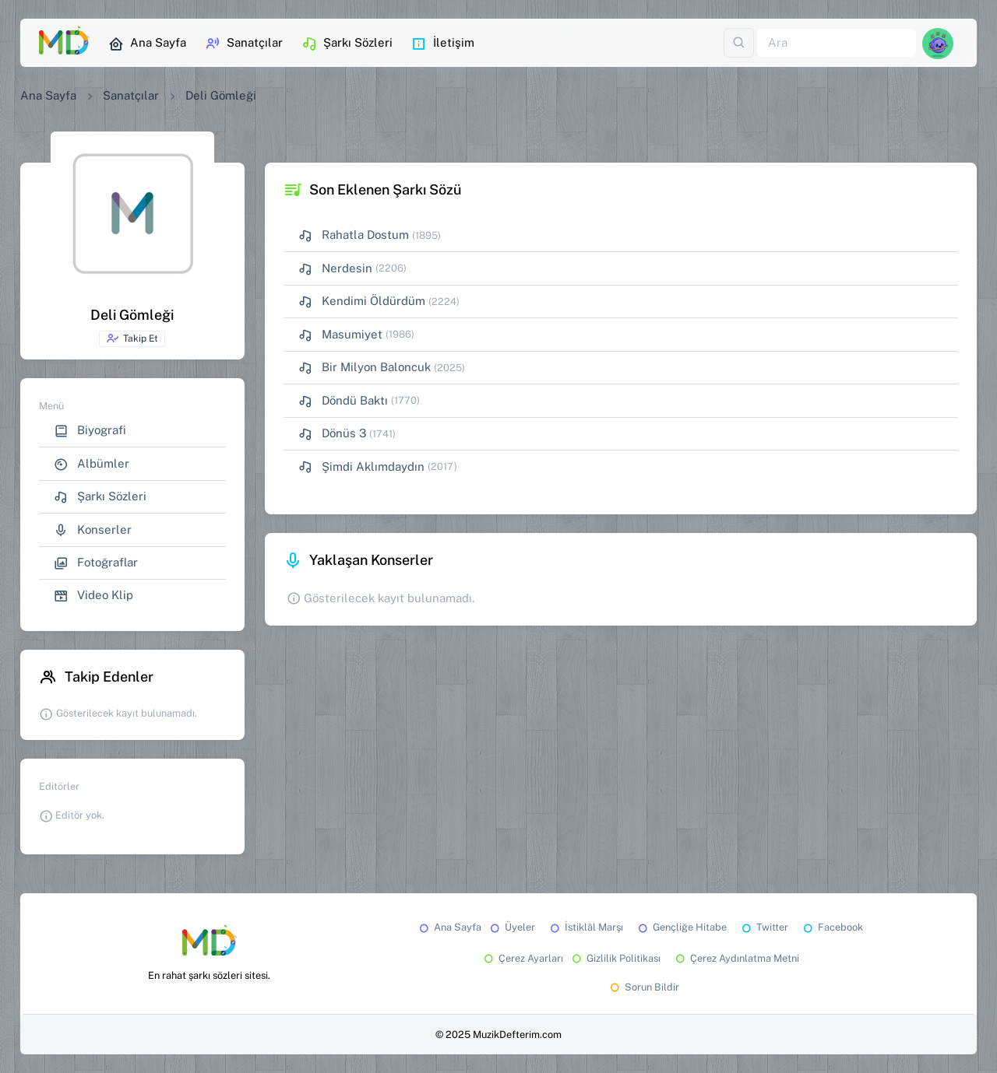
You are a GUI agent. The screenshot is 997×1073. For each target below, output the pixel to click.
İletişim (442, 43)
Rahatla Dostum (353, 235)
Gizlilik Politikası (615, 958)
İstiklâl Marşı (585, 927)
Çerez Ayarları (522, 958)
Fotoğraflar (96, 563)
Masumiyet (340, 335)
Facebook (832, 927)
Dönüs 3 (332, 433)
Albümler (91, 464)
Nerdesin (335, 268)
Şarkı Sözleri (347, 43)
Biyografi (90, 430)
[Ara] (836, 43)
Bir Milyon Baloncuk (364, 367)
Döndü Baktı (343, 401)
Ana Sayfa (147, 43)
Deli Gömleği (220, 95)
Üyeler (511, 927)
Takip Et (132, 338)
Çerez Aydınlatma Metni (736, 958)
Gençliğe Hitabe (681, 927)
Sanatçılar (244, 43)
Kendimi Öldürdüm (361, 301)
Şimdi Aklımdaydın (361, 467)
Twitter (763, 927)
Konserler (93, 530)
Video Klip (93, 595)
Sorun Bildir (643, 987)
